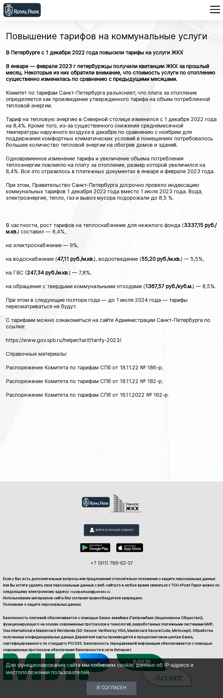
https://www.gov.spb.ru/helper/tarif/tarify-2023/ (63, 340)
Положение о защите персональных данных (42, 604)
